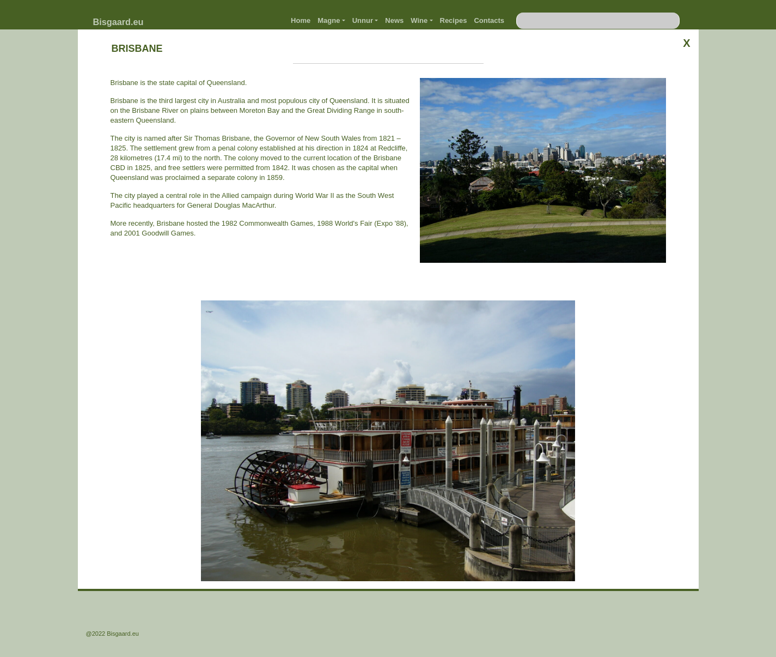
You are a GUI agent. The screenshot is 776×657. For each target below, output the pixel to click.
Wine (419, 20)
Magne (328, 20)
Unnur (362, 20)
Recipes (453, 20)
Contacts (489, 20)
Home (300, 20)
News (394, 20)
